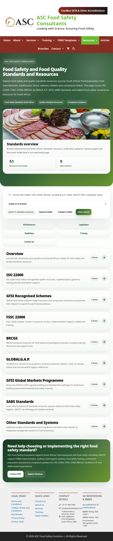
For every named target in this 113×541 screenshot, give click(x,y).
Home (6, 40)
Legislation (84, 225)
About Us (39, 504)
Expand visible (45, 212)
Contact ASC (15, 474)
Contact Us (29, 242)
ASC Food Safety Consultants (56, 20)
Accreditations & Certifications (91, 506)
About (19, 40)
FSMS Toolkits (41, 515)
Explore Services (35, 474)
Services (33, 40)
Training (49, 40)
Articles (105, 40)
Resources (91, 40)
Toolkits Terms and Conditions (20, 509)
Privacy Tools (17, 521)
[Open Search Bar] (74, 49)
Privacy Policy (18, 517)
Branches (43, 48)
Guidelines (29, 233)
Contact (58, 49)
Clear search (83, 212)
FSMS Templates (69, 40)
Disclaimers (17, 514)
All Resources (29, 225)
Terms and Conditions (16, 502)
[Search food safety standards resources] (56, 195)
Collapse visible (65, 212)
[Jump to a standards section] (56, 203)
